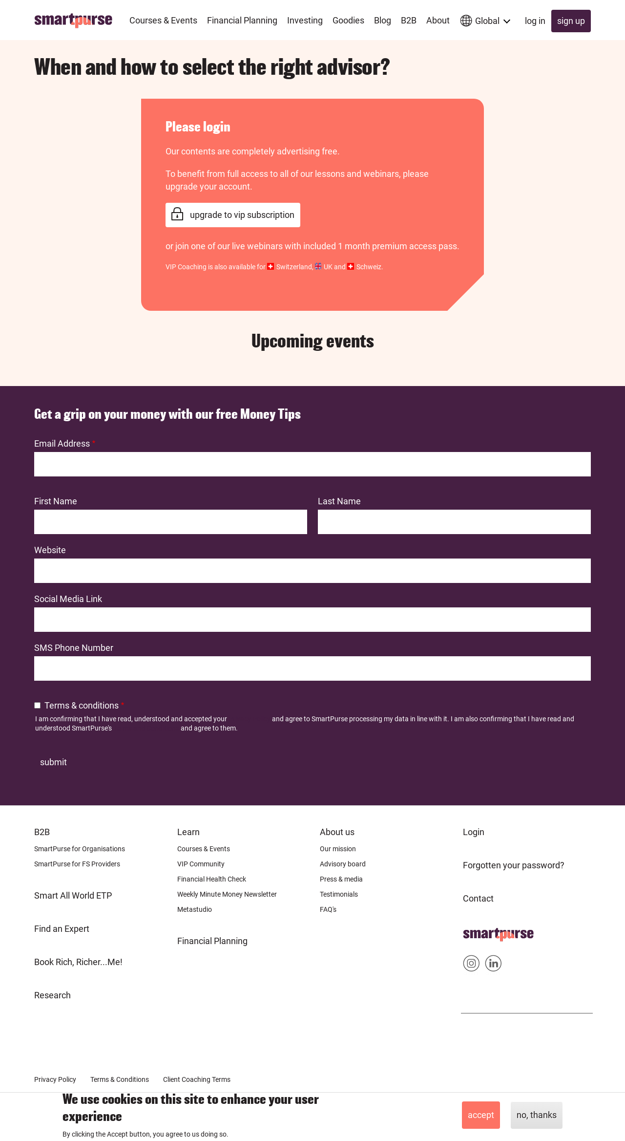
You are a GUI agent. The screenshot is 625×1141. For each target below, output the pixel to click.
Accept (481, 1115)
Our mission (338, 849)
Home (475, 931)
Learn (188, 832)
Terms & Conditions (119, 1079)
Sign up (571, 21)
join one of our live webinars (229, 246)
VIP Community (201, 864)
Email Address (62, 443)
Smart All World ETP (73, 895)
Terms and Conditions (146, 728)
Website (50, 550)
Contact (478, 898)
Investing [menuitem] (305, 20)
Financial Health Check (211, 879)
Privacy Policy (250, 719)
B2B (42, 832)
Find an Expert (61, 929)
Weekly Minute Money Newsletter (227, 894)
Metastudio (194, 909)
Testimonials (339, 894)
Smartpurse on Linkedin (493, 965)
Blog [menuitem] (382, 20)
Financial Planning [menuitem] (242, 20)
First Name (55, 501)
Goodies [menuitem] (348, 20)
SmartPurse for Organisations (79, 849)
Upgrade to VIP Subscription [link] (242, 215)
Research (52, 995)
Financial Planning (212, 941)
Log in (535, 21)
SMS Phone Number (73, 648)
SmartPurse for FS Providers (77, 864)
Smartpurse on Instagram (471, 965)
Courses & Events (203, 849)
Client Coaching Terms (196, 1079)
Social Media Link (68, 599)
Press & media (341, 879)
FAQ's (328, 909)
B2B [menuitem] (409, 20)
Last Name (339, 501)
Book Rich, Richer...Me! (78, 962)
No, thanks (537, 1115)
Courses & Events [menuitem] (163, 20)
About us (337, 832)
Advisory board (343, 864)
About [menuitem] (438, 20)
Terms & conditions (81, 705)
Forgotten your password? (513, 865)
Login (473, 832)
